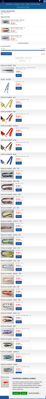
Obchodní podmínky (35, 4)
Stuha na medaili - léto (8, 111)
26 (26, 58)
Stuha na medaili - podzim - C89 (11, 221)
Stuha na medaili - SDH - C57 (10, 168)
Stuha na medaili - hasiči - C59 (10, 194)
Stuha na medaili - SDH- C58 (10, 181)
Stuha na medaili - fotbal (9, 364)
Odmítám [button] (24, 393)
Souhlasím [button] (16, 393)
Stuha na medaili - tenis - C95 (10, 248)
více (24, 68)
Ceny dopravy (17, 4)
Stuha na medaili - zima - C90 (10, 261)
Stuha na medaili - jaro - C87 (10, 208)
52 (28, 58)
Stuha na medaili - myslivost (10, 339)
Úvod (2, 12)
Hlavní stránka (9, 4)
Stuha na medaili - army (8, 140)
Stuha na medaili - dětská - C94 (11, 273)
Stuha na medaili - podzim (9, 126)
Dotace (23, 4)
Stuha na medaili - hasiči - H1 (17, 27)
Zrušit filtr (43, 54)
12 (24, 58)
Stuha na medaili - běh (16, 35)
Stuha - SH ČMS (6, 79)
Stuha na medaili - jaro (8, 97)
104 (30, 58)
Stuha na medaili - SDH (8, 65)
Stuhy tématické (7, 12)
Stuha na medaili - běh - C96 (10, 287)
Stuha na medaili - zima (8, 154)
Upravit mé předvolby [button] (34, 393)
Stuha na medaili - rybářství (17, 20)
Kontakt (27, 4)
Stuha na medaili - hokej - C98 (10, 300)
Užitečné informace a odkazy (23, 7)
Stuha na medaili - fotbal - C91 (11, 235)
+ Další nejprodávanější (23, 43)
